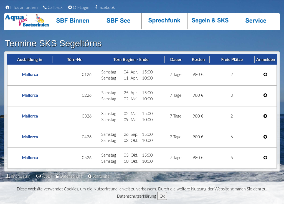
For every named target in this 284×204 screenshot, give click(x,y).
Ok (162, 195)
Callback (53, 7)
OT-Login (78, 7)
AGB (43, 176)
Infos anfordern (22, 7)
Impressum (18, 176)
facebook (105, 7)
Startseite (99, 176)
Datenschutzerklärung (136, 195)
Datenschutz (69, 176)
